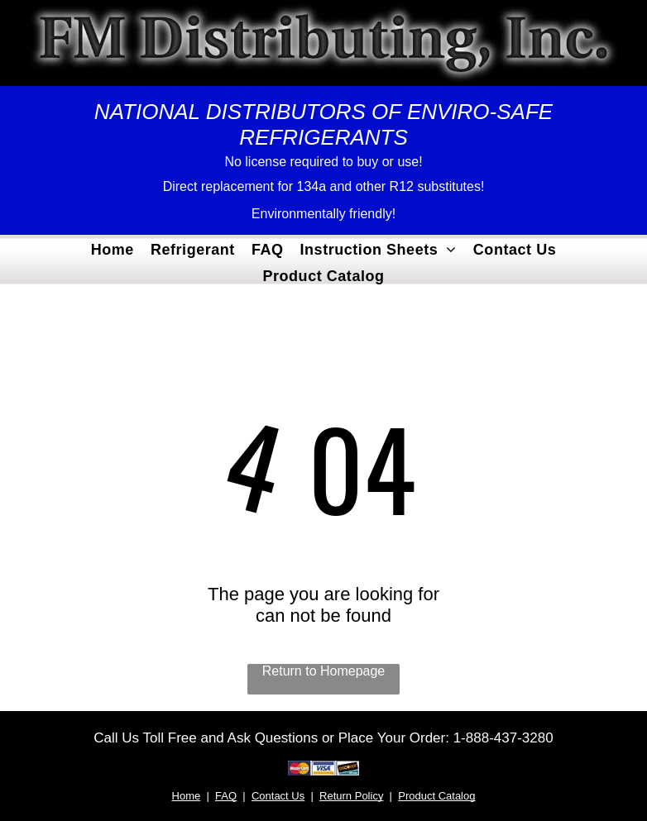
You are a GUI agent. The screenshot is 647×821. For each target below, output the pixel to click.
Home (186, 796)
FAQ (226, 796)
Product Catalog (436, 796)
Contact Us (278, 796)
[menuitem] (112, 248)
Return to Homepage (324, 671)
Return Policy (351, 796)
